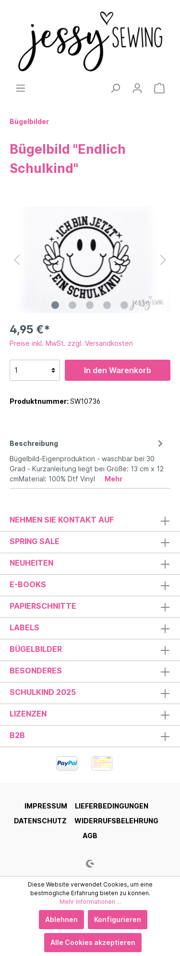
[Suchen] (115, 88)
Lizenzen (28, 713)
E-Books (28, 584)
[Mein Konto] (137, 88)
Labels (24, 627)
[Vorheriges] (17, 259)
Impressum (45, 806)
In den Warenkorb (117, 370)
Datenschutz (40, 821)
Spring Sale (35, 541)
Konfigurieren (117, 919)
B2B (17, 735)
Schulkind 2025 (43, 692)
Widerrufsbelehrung (116, 821)
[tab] (88, 459)
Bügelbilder (36, 649)
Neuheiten (31, 563)
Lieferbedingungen (111, 806)
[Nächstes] (163, 259)
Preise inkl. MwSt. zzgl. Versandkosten (71, 343)
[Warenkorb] (159, 88)
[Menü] (21, 88)
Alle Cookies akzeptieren (92, 942)
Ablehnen (61, 919)
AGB (90, 835)
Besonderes (36, 670)
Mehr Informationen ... (90, 901)
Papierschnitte (43, 606)
